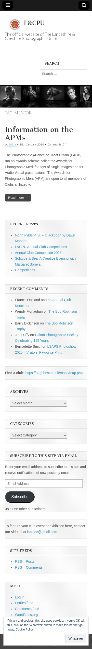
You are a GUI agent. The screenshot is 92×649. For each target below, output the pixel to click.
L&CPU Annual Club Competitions (41, 247)
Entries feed (24, 603)
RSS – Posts (24, 561)
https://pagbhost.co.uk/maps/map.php (53, 373)
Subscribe (19, 497)
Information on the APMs (39, 133)
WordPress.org (26, 615)
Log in (19, 597)
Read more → (18, 197)
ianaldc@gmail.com (42, 532)
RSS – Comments (28, 567)
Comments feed (27, 609)
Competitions (25, 270)
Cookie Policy (25, 629)
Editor (12, 144)
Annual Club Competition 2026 (38, 253)
